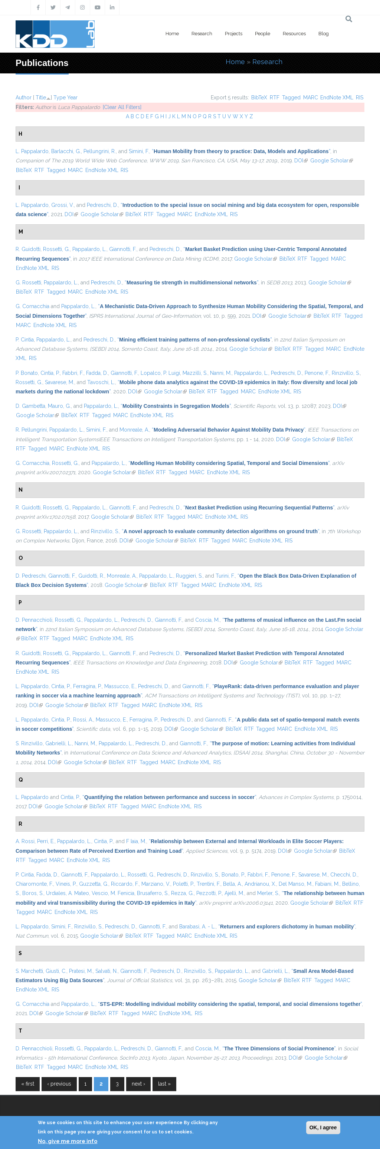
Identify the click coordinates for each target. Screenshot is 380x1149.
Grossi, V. (62, 205)
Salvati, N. (106, 971)
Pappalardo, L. (89, 249)
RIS (359, 97)
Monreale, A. (134, 430)
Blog (323, 33)
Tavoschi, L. (101, 382)
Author (24, 97)
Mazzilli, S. (195, 373)
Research (201, 33)
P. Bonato (27, 373)
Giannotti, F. (123, 249)
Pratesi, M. (81, 971)
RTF (274, 97)
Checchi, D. (343, 875)
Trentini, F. (208, 884)
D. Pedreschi (31, 576)
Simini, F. (139, 151)
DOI (301, 161)
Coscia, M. (207, 620)
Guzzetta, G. (93, 884)
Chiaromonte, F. (34, 884)
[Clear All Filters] (122, 107)
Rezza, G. (182, 893)
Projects (233, 33)
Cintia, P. (50, 373)
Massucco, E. (119, 686)
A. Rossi (25, 841)
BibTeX (259, 97)
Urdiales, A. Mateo (67, 893)
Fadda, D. (97, 373)
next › (138, 1084)
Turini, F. (225, 576)
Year (72, 97)
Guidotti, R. (91, 576)
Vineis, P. (66, 884)
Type (59, 97)
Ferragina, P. (87, 686)
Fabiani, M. (327, 884)
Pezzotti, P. (209, 893)
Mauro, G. (59, 406)
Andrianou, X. (260, 884)
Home (172, 33)
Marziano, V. (155, 884)
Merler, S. (268, 893)
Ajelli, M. (234, 893)
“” (241, 151)
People (262, 33)
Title (41, 97)
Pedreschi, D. (102, 205)
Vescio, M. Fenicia (113, 893)
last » (164, 1084)
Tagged (291, 97)
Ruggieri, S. (189, 576)
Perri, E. (46, 841)
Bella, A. (232, 884)
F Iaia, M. (136, 841)
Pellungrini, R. (99, 151)
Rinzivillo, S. (346, 373)
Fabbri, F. (72, 373)
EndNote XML (336, 97)
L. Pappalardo (32, 151)
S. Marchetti (29, 971)
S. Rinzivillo (29, 743)
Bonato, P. (233, 875)
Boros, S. (32, 893)
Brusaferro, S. (152, 893)
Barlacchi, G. (66, 151)
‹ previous (59, 1084)
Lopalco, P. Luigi (160, 373)
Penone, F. (317, 373)
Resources (294, 33)
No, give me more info (67, 1141)
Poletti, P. (183, 884)
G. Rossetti (28, 282)
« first (27, 1084)
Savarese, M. (59, 382)
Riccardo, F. (125, 884)
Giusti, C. (56, 971)
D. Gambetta (30, 406)
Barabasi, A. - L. (197, 927)
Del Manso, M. (295, 884)
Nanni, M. (221, 373)
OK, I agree (323, 1127)
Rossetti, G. (56, 249)
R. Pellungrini (31, 430)
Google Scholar (331, 161)
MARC (310, 97)
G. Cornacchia (32, 306)
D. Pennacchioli (34, 620)
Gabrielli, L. (58, 743)
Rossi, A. (83, 720)
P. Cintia (25, 340)
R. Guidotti (28, 249)
